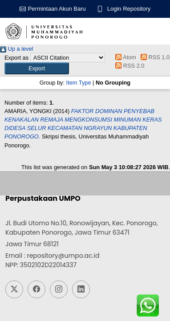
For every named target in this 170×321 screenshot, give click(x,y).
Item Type (78, 82)
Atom (124, 57)
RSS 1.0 (154, 57)
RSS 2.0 (129, 65)
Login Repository (129, 8)
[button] (36, 68)
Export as (16, 57)
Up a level (16, 48)
